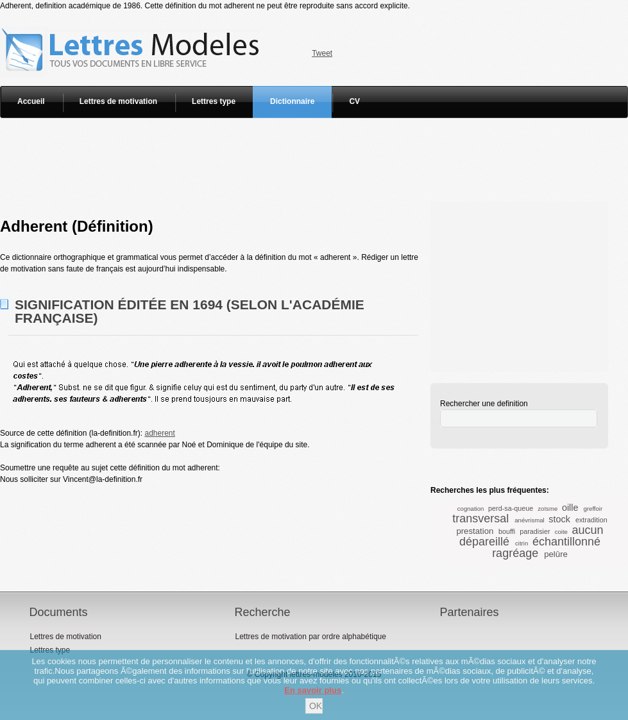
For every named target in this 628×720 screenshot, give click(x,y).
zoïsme (547, 508)
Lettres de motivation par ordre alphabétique (310, 636)
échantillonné (566, 541)
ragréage (515, 553)
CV (354, 101)
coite (561, 531)
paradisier (535, 531)
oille (570, 507)
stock (559, 519)
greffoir (593, 508)
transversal (480, 518)
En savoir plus (312, 690)
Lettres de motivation (118, 101)
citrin (521, 543)
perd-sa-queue (510, 508)
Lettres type (213, 101)
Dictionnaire (292, 101)
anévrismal (529, 520)
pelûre (556, 554)
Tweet (322, 53)
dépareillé (484, 541)
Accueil (31, 101)
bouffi (506, 531)
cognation (470, 508)
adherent (159, 433)
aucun (588, 530)
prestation (474, 531)
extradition (591, 520)
